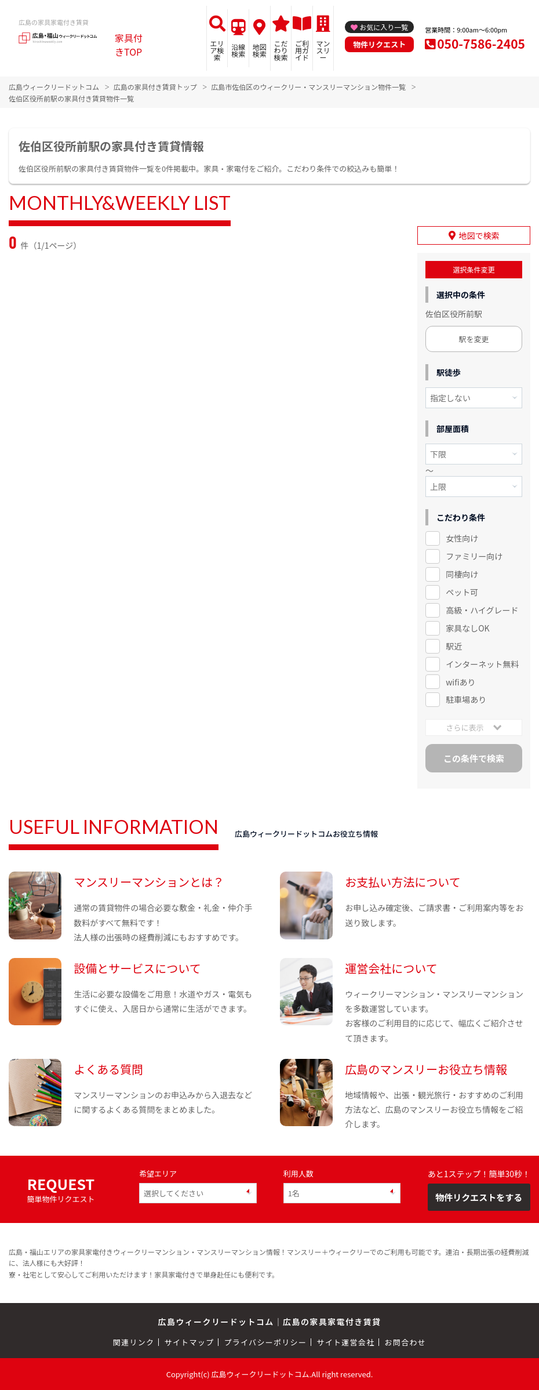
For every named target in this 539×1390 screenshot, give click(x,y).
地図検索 (260, 50)
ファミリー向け (474, 556)
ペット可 (462, 592)
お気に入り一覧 (383, 27)
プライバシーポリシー (265, 1342)
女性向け (462, 538)
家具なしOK (467, 628)
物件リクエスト (379, 44)
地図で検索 (479, 235)
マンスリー (323, 50)
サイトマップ (189, 1342)
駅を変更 (473, 338)
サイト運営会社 (345, 1342)
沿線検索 (238, 50)
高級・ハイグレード (482, 610)
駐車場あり (466, 699)
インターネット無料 (482, 664)
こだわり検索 (280, 50)
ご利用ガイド (302, 50)
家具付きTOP (129, 45)
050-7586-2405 (481, 43)
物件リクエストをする (478, 1197)
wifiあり (460, 682)
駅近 (454, 646)
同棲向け (462, 574)
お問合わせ (406, 1342)
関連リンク (134, 1342)
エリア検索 (217, 50)
